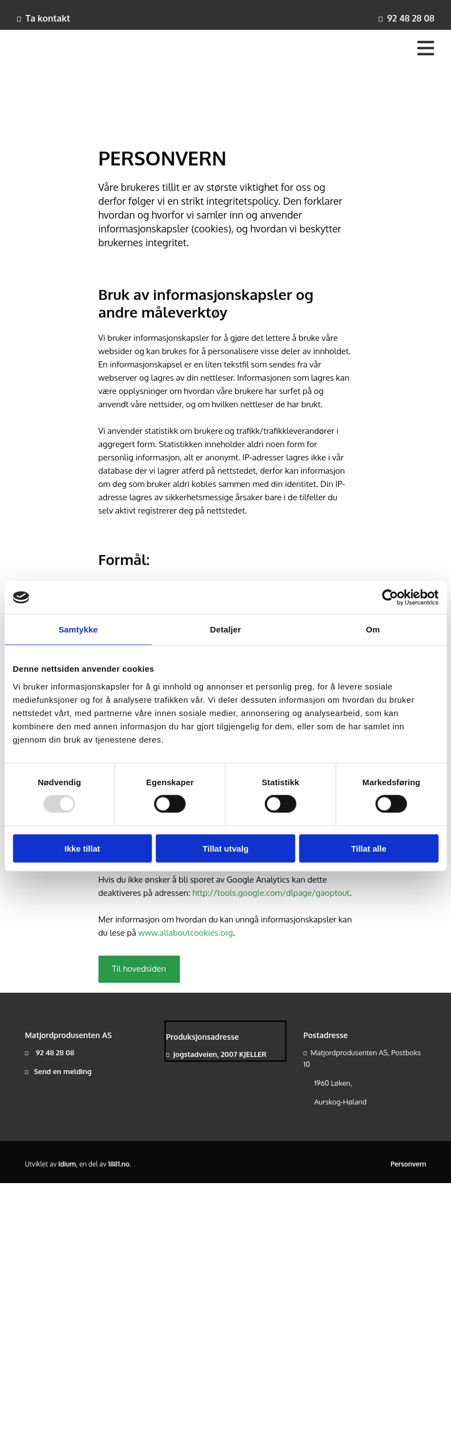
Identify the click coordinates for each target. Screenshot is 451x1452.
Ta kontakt (47, 18)
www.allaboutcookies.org (185, 932)
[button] (139, 969)
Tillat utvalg (225, 848)
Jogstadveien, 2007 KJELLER (220, 1054)
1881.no (118, 1164)
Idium (67, 1164)
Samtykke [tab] (78, 629)
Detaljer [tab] (225, 629)
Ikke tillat (82, 848)
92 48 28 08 (410, 18)
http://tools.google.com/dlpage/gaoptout (271, 893)
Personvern (408, 1164)
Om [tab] (373, 629)
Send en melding (62, 1071)
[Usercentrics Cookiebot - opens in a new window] (389, 597)
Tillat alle (368, 848)
